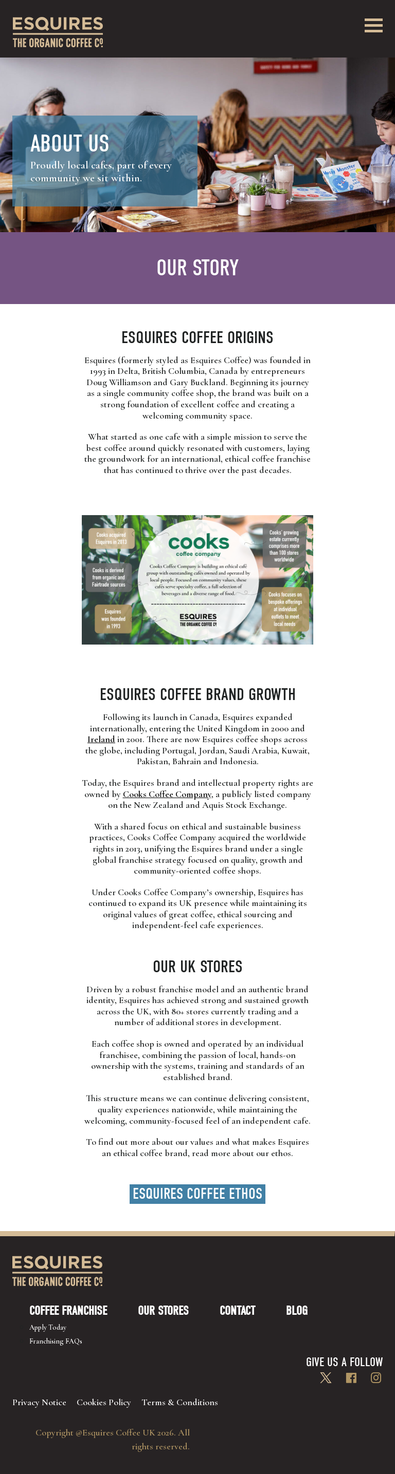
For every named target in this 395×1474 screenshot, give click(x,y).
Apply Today (47, 1327)
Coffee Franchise (68, 1310)
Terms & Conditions (179, 1402)
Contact (237, 1310)
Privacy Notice (39, 1402)
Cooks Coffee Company (167, 794)
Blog (297, 1310)
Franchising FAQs (55, 1341)
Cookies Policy (104, 1402)
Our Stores (163, 1310)
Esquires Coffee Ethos (197, 1194)
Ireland (101, 739)
